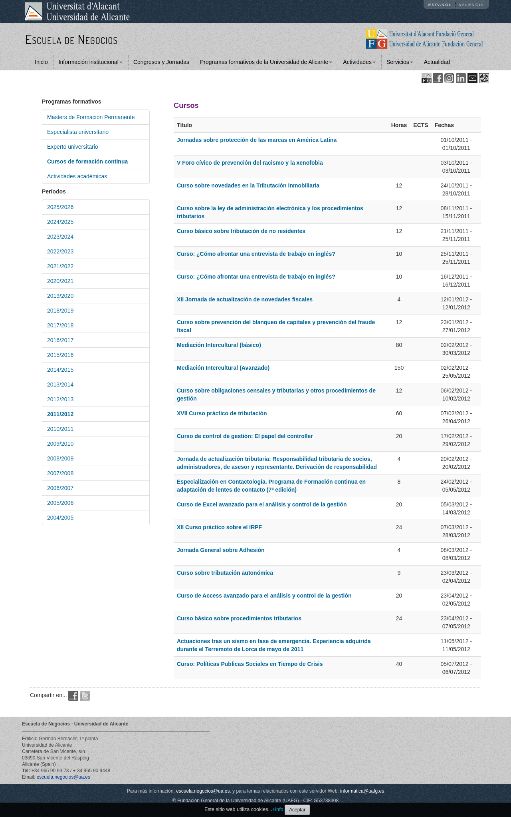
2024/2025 (60, 222)
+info (277, 809)
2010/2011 (60, 429)
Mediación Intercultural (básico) (219, 345)
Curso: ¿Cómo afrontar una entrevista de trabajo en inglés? (256, 254)
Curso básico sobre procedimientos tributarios (239, 618)
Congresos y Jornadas (161, 62)
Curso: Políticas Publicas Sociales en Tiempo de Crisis (250, 664)
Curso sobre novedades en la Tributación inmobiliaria (248, 185)
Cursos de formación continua (87, 161)
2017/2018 (60, 325)
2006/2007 (60, 488)
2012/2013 (60, 399)
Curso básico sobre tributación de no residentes (241, 231)
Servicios (399, 62)
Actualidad (437, 62)
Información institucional (91, 62)
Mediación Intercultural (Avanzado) (223, 368)
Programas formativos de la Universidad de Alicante (266, 62)
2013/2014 (60, 384)
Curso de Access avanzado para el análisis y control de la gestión (264, 595)
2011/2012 (60, 414)
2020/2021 (60, 281)
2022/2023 (60, 251)
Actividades (359, 62)
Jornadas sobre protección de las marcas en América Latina (257, 140)
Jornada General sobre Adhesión (221, 550)
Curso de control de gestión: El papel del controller (245, 436)
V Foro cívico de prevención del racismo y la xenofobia (250, 162)
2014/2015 (60, 370)
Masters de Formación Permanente (91, 117)
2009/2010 (60, 443)
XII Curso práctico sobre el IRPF (219, 527)
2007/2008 (60, 473)
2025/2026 (60, 207)
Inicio (41, 62)
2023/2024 (60, 236)
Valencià (471, 4)
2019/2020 (60, 296)
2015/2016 (60, 355)
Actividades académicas (77, 176)
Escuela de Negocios (71, 39)
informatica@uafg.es (362, 791)
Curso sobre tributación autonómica (225, 573)
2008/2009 (60, 458)
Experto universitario (72, 146)
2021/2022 (60, 266)
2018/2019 (60, 310)
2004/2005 (60, 517)
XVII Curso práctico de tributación (222, 413)
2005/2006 (60, 503)
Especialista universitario (78, 132)
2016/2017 (60, 340)
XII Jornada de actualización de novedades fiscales (245, 299)
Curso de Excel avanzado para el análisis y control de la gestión (262, 504)
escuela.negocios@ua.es (63, 777)
